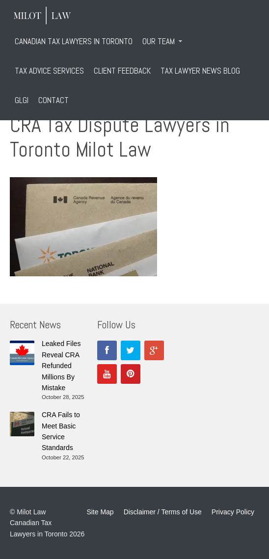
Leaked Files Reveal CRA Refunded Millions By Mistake (61, 366)
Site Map (99, 512)
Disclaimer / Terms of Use (163, 512)
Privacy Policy (233, 512)
